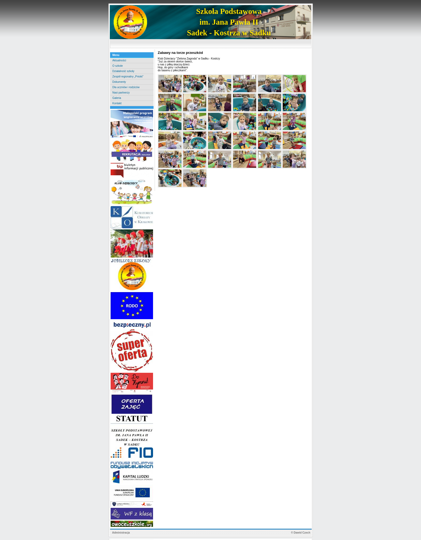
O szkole (117, 65)
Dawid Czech (302, 532)
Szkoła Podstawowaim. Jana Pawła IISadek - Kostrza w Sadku (229, 22)
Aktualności (119, 60)
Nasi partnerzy (121, 92)
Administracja (121, 532)
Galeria (116, 97)
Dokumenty (119, 81)
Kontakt (117, 103)
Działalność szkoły (123, 71)
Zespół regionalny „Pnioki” (128, 76)
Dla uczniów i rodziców (126, 87)
